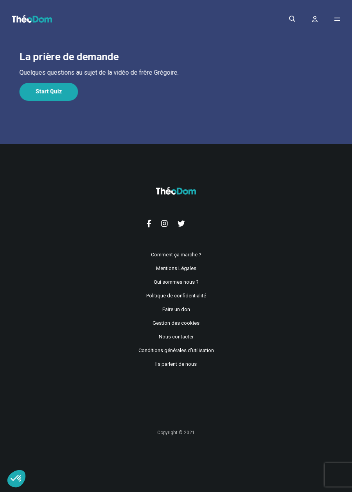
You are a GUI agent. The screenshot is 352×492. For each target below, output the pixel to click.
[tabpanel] (175, 73)
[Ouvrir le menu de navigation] (337, 19)
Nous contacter (176, 337)
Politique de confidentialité (176, 296)
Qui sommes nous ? (176, 282)
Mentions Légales (176, 268)
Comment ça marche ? (176, 255)
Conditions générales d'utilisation (176, 350)
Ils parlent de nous (176, 364)
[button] (16, 478)
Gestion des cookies (176, 323)
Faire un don (176, 309)
